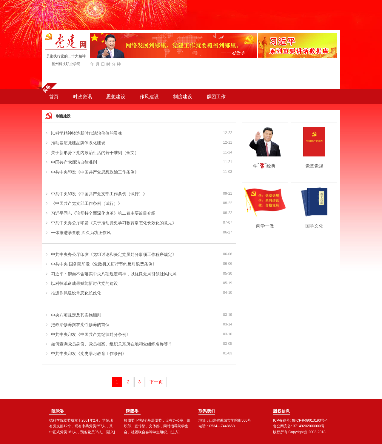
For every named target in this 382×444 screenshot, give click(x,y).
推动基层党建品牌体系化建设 (78, 142)
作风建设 (149, 96)
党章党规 (314, 165)
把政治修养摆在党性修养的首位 (80, 324)
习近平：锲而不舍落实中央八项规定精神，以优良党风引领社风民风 (113, 273)
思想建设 (115, 96)
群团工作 (216, 96)
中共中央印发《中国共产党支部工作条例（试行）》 (99, 193)
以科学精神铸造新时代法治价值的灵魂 (86, 133)
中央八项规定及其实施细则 (76, 315)
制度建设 (182, 96)
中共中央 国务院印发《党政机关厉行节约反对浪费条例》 (104, 264)
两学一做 (265, 225)
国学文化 (314, 225)
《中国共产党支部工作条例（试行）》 (86, 203)
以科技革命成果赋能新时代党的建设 (84, 283)
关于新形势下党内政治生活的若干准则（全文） (95, 152)
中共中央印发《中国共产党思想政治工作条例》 (95, 172)
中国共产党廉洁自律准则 (74, 162)
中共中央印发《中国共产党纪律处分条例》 (90, 334)
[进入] (110, 432)
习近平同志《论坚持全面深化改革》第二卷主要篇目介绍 (103, 213)
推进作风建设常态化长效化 (76, 293)
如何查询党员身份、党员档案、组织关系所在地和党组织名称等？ (111, 344)
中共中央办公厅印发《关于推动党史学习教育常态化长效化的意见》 (113, 222)
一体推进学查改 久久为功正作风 (81, 232)
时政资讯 (82, 96)
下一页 (156, 381)
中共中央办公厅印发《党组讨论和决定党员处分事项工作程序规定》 (113, 254)
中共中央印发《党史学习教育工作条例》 (88, 353)
